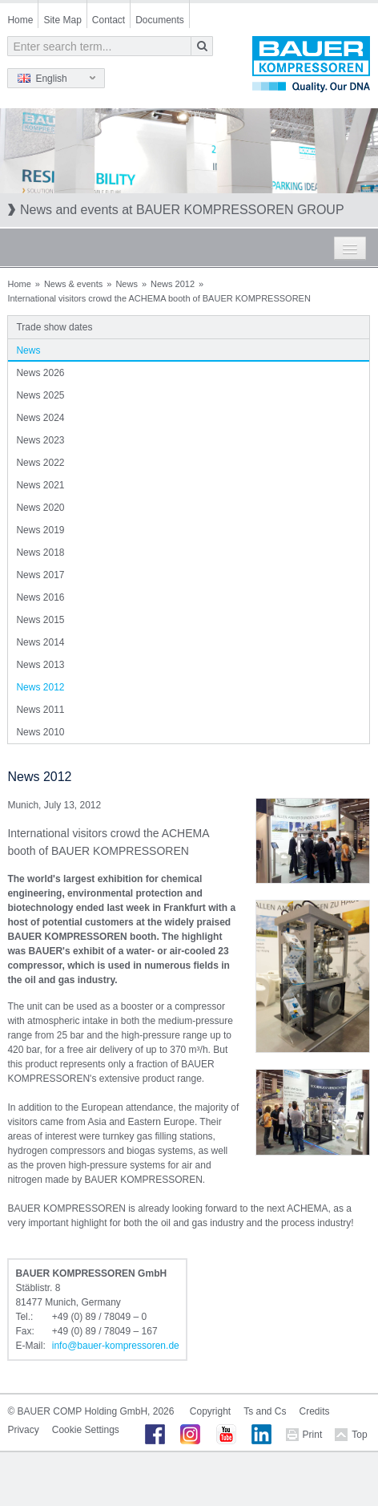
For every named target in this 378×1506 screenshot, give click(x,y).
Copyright (210, 1411)
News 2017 (40, 575)
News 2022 (40, 462)
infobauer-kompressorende (115, 1345)
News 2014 (40, 642)
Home (20, 20)
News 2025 (40, 395)
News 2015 (40, 619)
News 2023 (40, 440)
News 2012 (173, 284)
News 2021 (40, 485)
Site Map (62, 20)
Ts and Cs (264, 1411)
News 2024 (40, 417)
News (126, 284)
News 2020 (40, 507)
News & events (73, 284)
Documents (159, 20)
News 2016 (40, 597)
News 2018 (40, 552)
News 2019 (40, 530)
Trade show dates (54, 327)
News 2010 (40, 732)
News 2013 (40, 664)
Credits (315, 1411)
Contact (108, 20)
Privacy (22, 1429)
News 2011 (40, 709)
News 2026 (40, 373)
